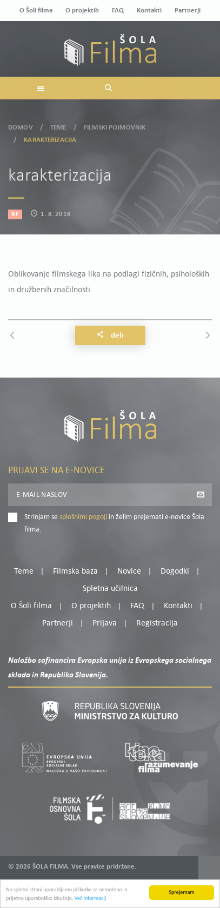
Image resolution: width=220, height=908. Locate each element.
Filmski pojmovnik (114, 123)
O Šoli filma (35, 10)
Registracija (157, 623)
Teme (58, 123)
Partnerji (188, 10)
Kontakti (149, 10)
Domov (20, 123)
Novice (129, 571)
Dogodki (175, 571)
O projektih (82, 10)
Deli (110, 335)
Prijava (104, 623)
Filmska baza (75, 571)
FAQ (118, 10)
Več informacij (90, 902)
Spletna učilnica (110, 588)
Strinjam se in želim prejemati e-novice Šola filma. (114, 523)
